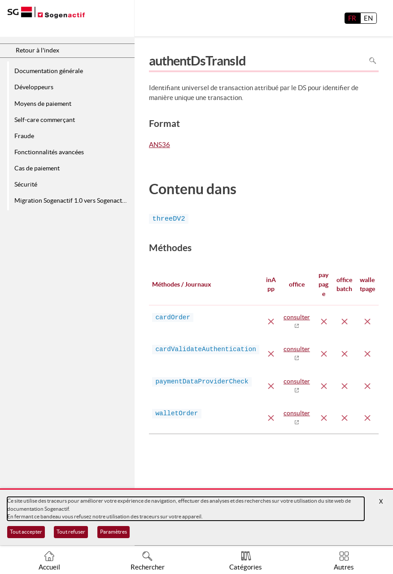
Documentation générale (48, 70)
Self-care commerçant (44, 119)
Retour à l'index (37, 50)
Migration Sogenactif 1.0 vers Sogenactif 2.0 (72, 200)
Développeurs (33, 87)
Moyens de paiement (42, 103)
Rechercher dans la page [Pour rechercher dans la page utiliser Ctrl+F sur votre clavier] (373, 61)
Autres (344, 567)
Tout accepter (26, 532)
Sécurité (25, 184)
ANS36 (159, 145)
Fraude (24, 135)
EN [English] (368, 18)
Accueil (49, 567)
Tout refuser (71, 532)
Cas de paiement (37, 168)
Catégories (245, 567)
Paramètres (113, 532)
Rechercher (148, 567)
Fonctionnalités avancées (49, 152)
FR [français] (352, 18)
